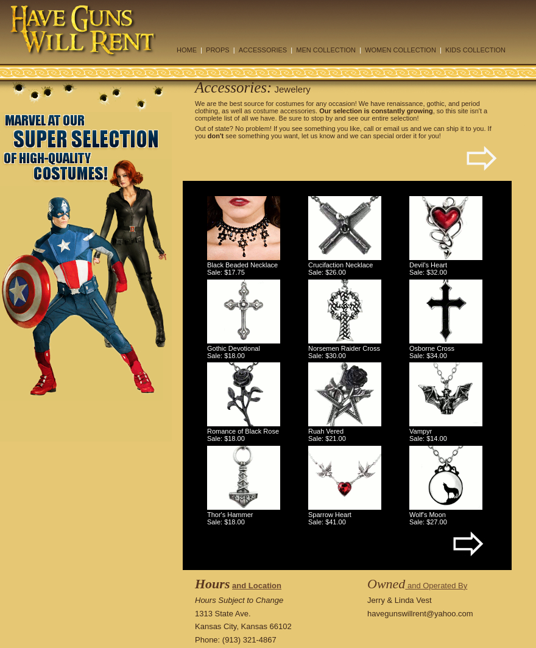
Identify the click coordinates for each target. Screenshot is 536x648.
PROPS (218, 50)
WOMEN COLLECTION (400, 50)
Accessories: (233, 87)
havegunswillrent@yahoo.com (420, 613)
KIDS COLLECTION (475, 50)
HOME (187, 50)
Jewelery (293, 89)
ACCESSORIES (263, 50)
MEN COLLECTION (326, 50)
